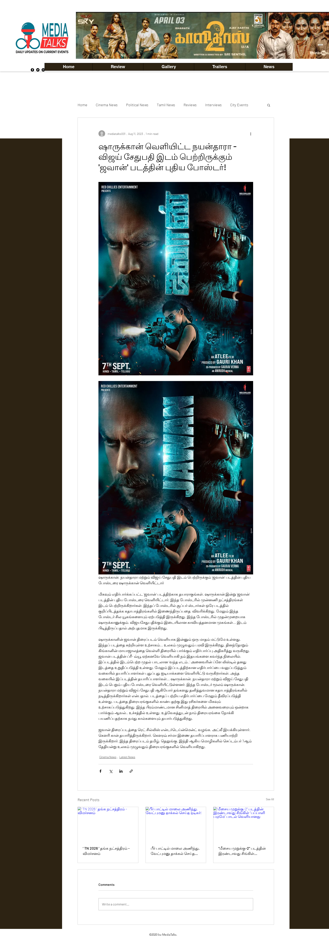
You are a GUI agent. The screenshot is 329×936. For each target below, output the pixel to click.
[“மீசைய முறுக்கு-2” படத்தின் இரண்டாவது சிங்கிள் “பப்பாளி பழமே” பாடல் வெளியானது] (243, 824)
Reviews (190, 104)
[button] (168, 66)
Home (82, 104)
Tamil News (166, 104)
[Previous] (86, 35)
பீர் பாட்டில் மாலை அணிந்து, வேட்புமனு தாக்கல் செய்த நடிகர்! (175, 851)
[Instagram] (43, 70)
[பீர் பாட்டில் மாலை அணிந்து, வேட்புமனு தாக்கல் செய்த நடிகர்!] (176, 824)
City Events (239, 104)
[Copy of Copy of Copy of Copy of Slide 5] (213, 49)
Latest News (127, 757)
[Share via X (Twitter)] (111, 771)
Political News (137, 104)
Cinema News (107, 104)
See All (270, 799)
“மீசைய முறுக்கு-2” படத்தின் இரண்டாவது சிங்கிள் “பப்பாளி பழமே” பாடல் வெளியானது (242, 851)
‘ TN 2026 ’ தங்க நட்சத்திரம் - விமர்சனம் (106, 851)
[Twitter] (38, 70)
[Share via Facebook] (100, 771)
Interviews (213, 104)
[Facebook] (32, 70)
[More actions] (250, 133)
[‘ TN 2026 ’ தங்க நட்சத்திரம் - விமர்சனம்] (108, 824)
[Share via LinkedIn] (121, 771)
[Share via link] (131, 771)
